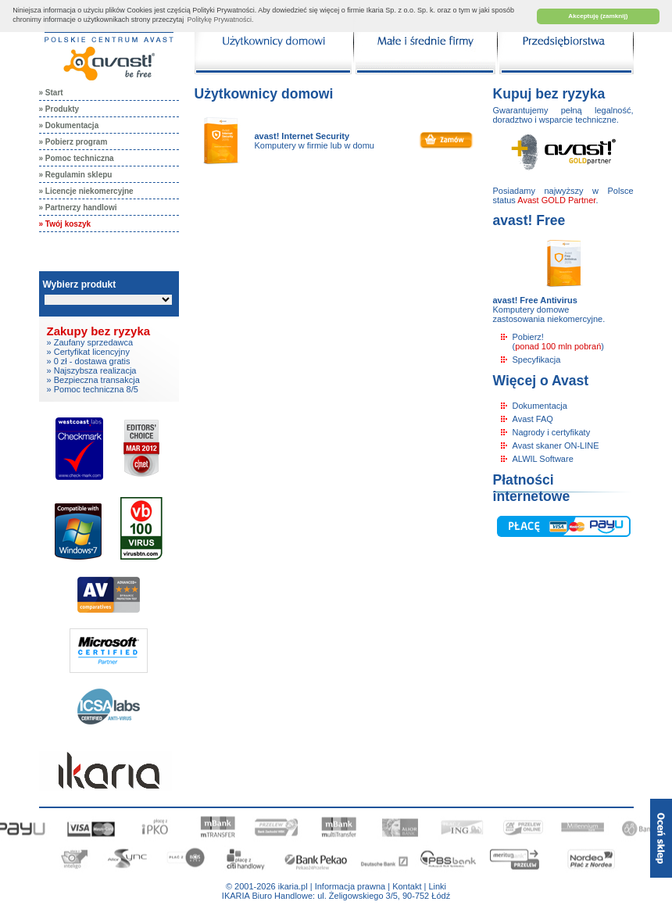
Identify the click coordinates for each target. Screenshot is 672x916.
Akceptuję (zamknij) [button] (597, 16)
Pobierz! (528, 337)
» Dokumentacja (69, 125)
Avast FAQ (533, 419)
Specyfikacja (537, 359)
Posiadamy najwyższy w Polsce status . (563, 195)
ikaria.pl (293, 886)
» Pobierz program (73, 142)
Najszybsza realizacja (95, 370)
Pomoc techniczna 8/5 (96, 389)
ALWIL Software (543, 458)
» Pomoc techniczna (76, 158)
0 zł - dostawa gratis (92, 361)
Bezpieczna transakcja (97, 380)
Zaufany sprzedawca (94, 342)
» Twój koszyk (65, 224)
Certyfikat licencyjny (92, 351)
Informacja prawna (350, 886)
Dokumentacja (540, 405)
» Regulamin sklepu (76, 174)
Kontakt (406, 886)
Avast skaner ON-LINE (556, 445)
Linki (437, 886)
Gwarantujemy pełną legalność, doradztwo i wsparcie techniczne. (563, 115)
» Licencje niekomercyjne (86, 191)
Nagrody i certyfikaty (552, 432)
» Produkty (59, 109)
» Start (51, 92)
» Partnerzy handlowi (78, 207)
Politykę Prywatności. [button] (221, 19)
